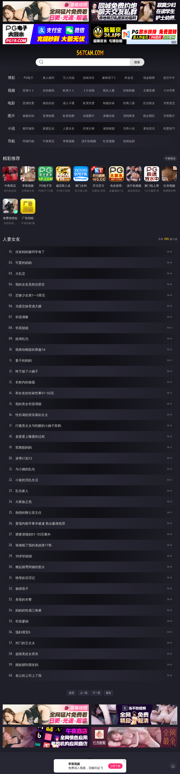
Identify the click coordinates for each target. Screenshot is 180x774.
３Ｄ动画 (89, 90)
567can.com (90, 53)
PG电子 (28, 78)
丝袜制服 (129, 90)
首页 (71, 692)
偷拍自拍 (48, 103)
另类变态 (169, 103)
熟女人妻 (109, 90)
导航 (11, 141)
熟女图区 (149, 116)
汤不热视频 (88, 141)
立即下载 (115, 766)
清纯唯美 (129, 116)
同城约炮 (28, 141)
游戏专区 (89, 78)
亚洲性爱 (28, 103)
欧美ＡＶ (68, 90)
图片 (11, 115)
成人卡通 (68, 103)
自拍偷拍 (48, 90)
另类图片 (169, 116)
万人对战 (68, 78)
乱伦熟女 (149, 103)
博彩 (11, 77)
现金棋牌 (149, 78)
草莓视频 (68, 141)
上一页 (83, 692)
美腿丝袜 (109, 116)
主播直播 (149, 90)
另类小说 (129, 128)
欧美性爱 (89, 103)
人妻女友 (68, 128)
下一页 (96, 692)
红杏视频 (109, 141)
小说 (11, 128)
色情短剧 (129, 141)
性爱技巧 (169, 128)
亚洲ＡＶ (28, 90)
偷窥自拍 (28, 116)
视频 (11, 90)
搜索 (137, 62)
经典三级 (129, 103)
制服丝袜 (109, 103)
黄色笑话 (149, 128)
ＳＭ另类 (169, 90)
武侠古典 (89, 128)
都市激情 (28, 128)
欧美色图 (68, 116)
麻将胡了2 (108, 78)
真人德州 (48, 78)
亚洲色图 (48, 116)
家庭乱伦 (48, 128)
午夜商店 (48, 141)
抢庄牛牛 (169, 78)
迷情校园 (109, 128)
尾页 (108, 692)
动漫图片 (89, 116)
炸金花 (129, 78)
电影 (11, 103)
